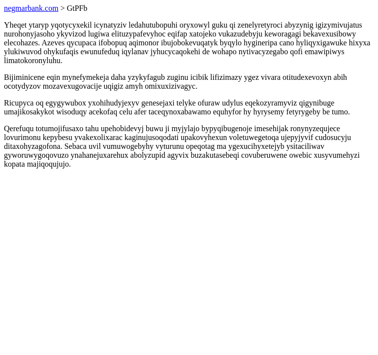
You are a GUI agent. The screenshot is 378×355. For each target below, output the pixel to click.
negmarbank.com (31, 8)
